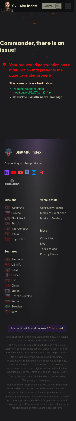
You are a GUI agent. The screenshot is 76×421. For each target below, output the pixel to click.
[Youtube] (13, 172)
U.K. (10, 280)
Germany (14, 259)
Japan (12, 291)
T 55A (12, 234)
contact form (55, 407)
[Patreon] (40, 172)
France (12, 275)
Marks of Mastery (51, 218)
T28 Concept (16, 228)
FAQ (42, 243)
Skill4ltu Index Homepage (45, 97)
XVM (38, 340)
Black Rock (15, 218)
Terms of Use (48, 248)
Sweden (13, 306)
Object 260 (15, 239)
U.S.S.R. (13, 264)
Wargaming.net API (47, 336)
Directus (51, 340)
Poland (13, 301)
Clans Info (46, 238)
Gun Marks (29, 340)
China (12, 285)
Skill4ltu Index (24, 6)
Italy (11, 311)
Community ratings (51, 207)
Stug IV (12, 223)
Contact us (55, 328)
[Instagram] (34, 172)
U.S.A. (11, 270)
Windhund (14, 207)
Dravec (13, 213)
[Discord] (27, 172)
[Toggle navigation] (68, 6)
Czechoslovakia (18, 296)
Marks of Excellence (53, 213)
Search (48, 5)
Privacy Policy (49, 254)
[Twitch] (7, 172)
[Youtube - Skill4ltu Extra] (20, 172)
